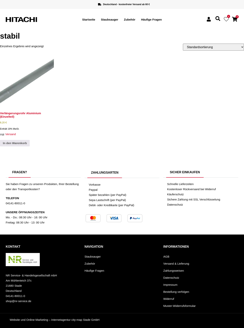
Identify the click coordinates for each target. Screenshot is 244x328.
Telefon (12, 198)
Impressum (170, 284)
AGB (166, 256)
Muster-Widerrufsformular (179, 305)
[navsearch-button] (218, 20)
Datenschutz (171, 277)
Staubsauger (109, 19)
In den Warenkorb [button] (15, 143)
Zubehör (129, 19)
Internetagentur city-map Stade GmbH (75, 319)
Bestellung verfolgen (176, 291)
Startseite (88, 19)
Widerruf (168, 298)
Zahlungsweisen (173, 270)
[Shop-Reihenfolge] (213, 47)
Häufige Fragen (151, 19)
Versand (10, 134)
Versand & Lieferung (176, 263)
